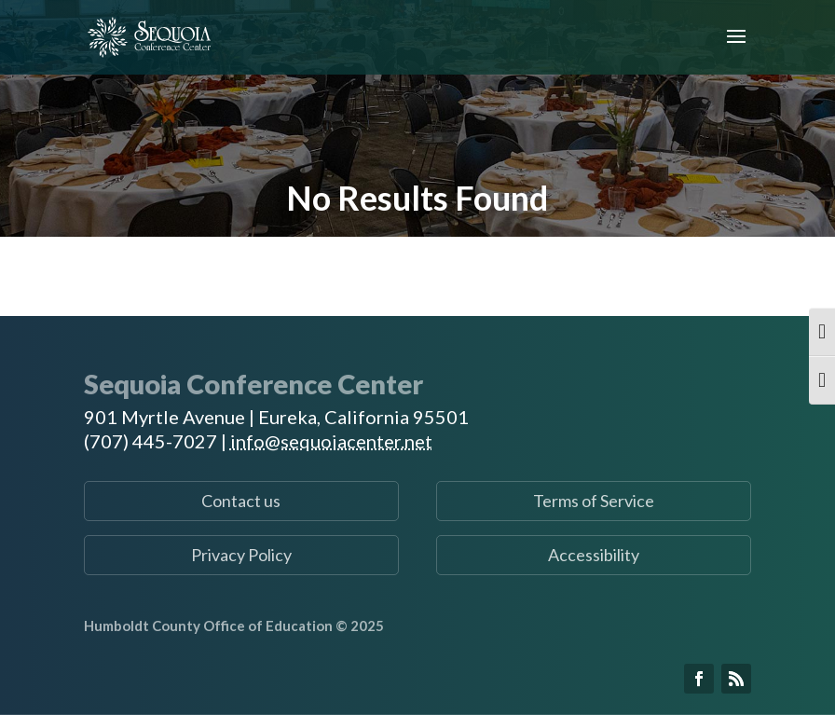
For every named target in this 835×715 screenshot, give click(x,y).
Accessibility (593, 554)
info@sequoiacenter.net (331, 441)
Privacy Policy (241, 554)
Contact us (241, 500)
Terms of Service (593, 500)
